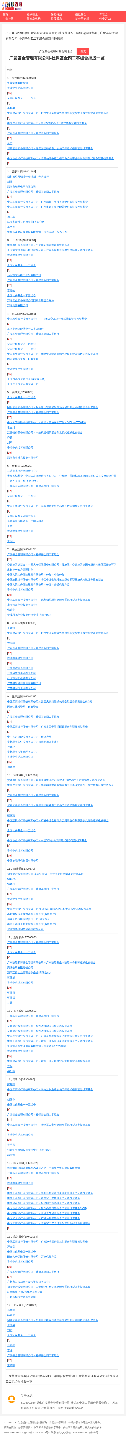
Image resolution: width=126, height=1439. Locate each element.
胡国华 (11, 1099)
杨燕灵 (11, 1315)
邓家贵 (11, 1154)
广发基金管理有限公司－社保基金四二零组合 (33, 133)
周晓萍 (11, 766)
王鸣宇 (11, 1365)
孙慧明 (11, 1310)
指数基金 (80, 14)
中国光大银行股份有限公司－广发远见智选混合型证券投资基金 (43, 1218)
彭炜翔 (11, 1084)
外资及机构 (34, 18)
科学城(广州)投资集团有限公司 (25, 1291)
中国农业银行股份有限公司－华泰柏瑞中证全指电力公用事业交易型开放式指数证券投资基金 (60, 158)
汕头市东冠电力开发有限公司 (24, 275)
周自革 (11, 216)
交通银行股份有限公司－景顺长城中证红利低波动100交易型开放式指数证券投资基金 (56, 780)
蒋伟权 (11, 977)
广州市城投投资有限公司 (21, 1296)
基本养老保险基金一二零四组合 (25, 328)
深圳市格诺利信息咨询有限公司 (25, 929)
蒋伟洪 (11, 997)
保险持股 (56, 14)
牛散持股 (8, 18)
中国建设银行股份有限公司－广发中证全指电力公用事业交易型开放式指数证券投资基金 (58, 113)
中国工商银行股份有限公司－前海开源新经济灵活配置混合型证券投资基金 (50, 1041)
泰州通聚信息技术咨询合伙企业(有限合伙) (31, 914)
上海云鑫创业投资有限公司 (22, 604)
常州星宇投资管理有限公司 (22, 751)
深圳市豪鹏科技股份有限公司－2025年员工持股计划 (37, 231)
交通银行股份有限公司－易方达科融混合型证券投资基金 (39, 1025)
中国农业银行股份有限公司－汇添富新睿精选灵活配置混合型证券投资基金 (50, 1035)
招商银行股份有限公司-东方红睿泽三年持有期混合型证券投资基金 (45, 873)
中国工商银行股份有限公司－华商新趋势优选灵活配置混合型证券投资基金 (50, 1193)
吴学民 (11, 1144)
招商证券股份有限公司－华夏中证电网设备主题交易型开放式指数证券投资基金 (52, 1320)
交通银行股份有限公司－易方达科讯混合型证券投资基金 (39, 1030)
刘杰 (9, 1330)
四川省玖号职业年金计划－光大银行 (28, 176)
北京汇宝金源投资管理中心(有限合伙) (28, 1149)
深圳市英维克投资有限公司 (22, 457)
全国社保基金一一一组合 (21, 348)
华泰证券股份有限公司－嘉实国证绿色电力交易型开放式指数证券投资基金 (50, 148)
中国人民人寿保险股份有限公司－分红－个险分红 (35, 574)
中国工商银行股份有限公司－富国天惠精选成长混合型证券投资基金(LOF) (49, 701)
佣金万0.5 (105, 18)
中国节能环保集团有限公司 (22, 860)
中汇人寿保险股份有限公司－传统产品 (29, 736)
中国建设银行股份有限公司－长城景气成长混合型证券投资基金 (43, 1213)
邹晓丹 (11, 883)
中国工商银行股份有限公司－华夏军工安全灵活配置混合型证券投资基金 (48, 1124)
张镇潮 (11, 609)
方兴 (9, 1066)
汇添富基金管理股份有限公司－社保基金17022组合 (36, 1046)
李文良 (11, 226)
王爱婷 (11, 628)
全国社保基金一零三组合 (21, 295)
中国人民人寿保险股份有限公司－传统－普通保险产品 (38, 584)
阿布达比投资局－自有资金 (22, 358)
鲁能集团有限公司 (17, 82)
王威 (9, 526)
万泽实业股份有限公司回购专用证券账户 (30, 300)
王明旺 (11, 541)
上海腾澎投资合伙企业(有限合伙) (26, 379)
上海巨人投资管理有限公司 (22, 384)
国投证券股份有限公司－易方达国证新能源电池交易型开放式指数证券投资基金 (52, 407)
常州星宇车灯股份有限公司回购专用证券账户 (33, 741)
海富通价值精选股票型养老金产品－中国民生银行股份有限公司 (43, 1168)
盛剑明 (11, 1071)
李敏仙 (11, 290)
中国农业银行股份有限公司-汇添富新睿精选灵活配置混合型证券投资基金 (49, 909)
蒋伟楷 (11, 992)
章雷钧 (11, 1345)
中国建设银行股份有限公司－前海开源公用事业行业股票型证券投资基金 (48, 1061)
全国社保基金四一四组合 (21, 343)
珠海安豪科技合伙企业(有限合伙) (26, 221)
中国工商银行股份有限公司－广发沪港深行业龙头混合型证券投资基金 (47, 1241)
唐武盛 (11, 1325)
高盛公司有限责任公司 (20, 967)
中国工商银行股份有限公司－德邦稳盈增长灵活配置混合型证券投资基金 (48, 599)
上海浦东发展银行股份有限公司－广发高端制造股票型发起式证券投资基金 (50, 250)
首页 (5, 14)
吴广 (9, 143)
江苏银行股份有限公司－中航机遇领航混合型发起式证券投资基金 (45, 432)
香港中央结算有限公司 (20, 87)
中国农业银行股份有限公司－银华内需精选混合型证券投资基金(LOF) (47, 1208)
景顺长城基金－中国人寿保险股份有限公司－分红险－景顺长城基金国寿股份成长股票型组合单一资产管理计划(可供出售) (61, 478)
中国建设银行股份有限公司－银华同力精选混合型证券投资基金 (43, 1203)
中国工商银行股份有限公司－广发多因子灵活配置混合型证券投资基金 (47, 206)
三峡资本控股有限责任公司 (22, 470)
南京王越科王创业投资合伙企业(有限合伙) (31, 924)
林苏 (9, 1002)
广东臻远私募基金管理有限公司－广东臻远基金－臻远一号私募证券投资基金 (51, 962)
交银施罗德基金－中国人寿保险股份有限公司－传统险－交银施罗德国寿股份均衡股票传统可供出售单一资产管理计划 (61, 567)
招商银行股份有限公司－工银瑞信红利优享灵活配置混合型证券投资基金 (48, 1286)
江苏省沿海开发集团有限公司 (24, 683)
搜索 (83, 51)
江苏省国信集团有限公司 (21, 688)
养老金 (103, 14)
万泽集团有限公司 (17, 305)
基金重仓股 (82, 18)
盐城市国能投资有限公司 (21, 678)
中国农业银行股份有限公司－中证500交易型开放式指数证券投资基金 (47, 123)
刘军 (9, 442)
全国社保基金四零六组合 (21, 516)
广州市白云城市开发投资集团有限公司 (29, 1281)
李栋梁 (11, 108)
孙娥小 (11, 746)
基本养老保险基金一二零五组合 (25, 521)
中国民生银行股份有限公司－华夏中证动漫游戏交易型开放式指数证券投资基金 (52, 353)
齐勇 (9, 437)
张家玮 (11, 815)
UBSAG (11, 878)
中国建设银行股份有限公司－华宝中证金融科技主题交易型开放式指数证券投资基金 (55, 579)
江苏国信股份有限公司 (20, 668)
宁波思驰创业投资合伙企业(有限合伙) (28, 614)
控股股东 (56, 18)
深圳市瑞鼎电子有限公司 (21, 186)
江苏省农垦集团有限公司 (21, 673)
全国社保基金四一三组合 (21, 1251)
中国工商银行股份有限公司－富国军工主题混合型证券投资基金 (43, 1198)
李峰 (9, 1350)
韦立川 (11, 427)
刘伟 (9, 181)
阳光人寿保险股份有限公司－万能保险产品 (32, 1256)
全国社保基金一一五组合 (21, 98)
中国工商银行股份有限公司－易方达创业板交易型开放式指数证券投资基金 (50, 505)
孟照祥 (11, 643)
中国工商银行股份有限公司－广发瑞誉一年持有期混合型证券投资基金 (47, 201)
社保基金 (32, 14)
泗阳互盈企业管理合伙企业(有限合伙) (28, 972)
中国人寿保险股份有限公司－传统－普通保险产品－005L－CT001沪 (46, 422)
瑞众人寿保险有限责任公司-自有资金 (28, 919)
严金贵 (11, 1246)
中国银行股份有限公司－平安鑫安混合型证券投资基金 (38, 245)
